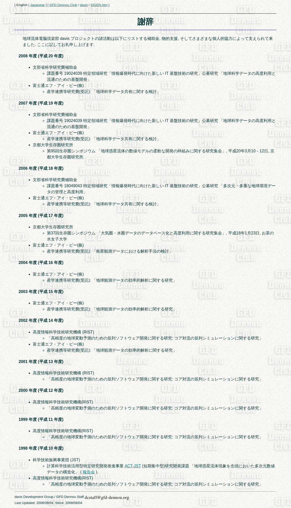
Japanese (37, 5)
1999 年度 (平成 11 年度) (41, 419)
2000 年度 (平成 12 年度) (41, 390)
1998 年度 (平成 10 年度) (41, 448)
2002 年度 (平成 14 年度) (41, 320)
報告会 (89, 472)
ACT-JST (133, 466)
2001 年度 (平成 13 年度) (41, 361)
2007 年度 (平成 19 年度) (41, 103)
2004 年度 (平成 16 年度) (41, 262)
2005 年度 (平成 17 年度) (41, 215)
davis (84, 5)
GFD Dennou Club (63, 5)
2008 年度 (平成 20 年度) (41, 56)
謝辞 (145, 21)
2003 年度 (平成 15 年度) (41, 291)
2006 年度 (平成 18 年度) (41, 168)
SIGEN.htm (99, 5)
